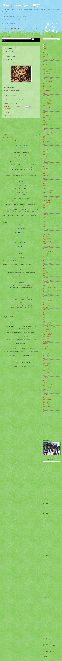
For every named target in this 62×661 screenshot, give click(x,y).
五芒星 (44, 265)
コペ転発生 (45, 171)
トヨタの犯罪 (45, 163)
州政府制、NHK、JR (47, 373)
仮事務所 (44, 314)
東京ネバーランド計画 (47, 280)
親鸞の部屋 (45, 270)
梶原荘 (44, 204)
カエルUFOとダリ (46, 238)
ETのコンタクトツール (47, 348)
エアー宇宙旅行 (46, 255)
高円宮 (44, 221)
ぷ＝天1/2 (45, 158)
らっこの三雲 (45, 149)
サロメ (44, 183)
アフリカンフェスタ (47, 256)
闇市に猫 (44, 217)
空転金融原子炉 (46, 120)
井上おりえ (45, 110)
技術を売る (45, 273)
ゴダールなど (45, 253)
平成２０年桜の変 (46, 134)
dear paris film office (46, 341)
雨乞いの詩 (45, 212)
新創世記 (44, 409)
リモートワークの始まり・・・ (49, 86)
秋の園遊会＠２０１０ (47, 282)
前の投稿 (38, 135)
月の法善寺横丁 (46, 141)
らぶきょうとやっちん (47, 161)
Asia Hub (13, 28)
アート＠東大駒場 (46, 358)
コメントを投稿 (8, 115)
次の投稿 (4, 135)
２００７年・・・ (46, 331)
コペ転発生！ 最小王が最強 (48, 59)
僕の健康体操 (45, 307)
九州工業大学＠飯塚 (47, 399)
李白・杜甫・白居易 (47, 263)
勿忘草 (44, 66)
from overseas (45, 214)
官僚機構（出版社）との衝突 (48, 175)
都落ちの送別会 (46, 95)
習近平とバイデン (46, 54)
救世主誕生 (45, 236)
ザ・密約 (44, 397)
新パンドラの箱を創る (47, 327)
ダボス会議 (45, 382)
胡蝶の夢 (44, 122)
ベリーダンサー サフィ (48, 210)
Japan (19, 28)
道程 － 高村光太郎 (47, 336)
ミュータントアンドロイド (48, 190)
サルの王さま (45, 272)
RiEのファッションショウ (48, 243)
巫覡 (44, 173)
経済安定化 (45, 380)
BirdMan (45, 44)
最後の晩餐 (45, 260)
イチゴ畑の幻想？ (46, 76)
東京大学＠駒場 (46, 402)
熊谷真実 (44, 137)
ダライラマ (45, 248)
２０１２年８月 (46, 353)
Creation (44, 351)
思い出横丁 (45, 209)
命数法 (44, 144)
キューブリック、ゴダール (48, 294)
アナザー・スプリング (47, 178)
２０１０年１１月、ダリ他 (48, 231)
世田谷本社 (45, 226)
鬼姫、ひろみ (45, 154)
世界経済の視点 (46, 390)
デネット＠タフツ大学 (47, 356)
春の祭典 (44, 304)
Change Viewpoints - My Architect (49, 322)
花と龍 (44, 146)
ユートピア (45, 411)
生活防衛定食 (45, 227)
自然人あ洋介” (46, 261)
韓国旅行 (44, 85)
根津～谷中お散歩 (46, 200)
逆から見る (45, 74)
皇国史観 (44, 153)
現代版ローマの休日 (47, 367)
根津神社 (44, 205)
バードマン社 (33, 28)
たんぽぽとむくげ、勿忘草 (48, 333)
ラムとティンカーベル (47, 129)
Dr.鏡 (44, 187)
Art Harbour (9, 108)
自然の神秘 (45, 180)
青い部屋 (44, 207)
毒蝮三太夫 (45, 117)
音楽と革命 (45, 268)
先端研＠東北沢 (46, 404)
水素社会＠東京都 (46, 363)
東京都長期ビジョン (47, 365)
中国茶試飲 (45, 239)
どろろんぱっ (45, 64)
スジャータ (45, 285)
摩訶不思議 (45, 108)
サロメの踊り (45, 394)
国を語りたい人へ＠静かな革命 (49, 326)
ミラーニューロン (46, 368)
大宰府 (44, 170)
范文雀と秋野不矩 (46, 202)
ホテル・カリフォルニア (48, 119)
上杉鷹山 (44, 93)
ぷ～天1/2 (45, 159)
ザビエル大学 (45, 319)
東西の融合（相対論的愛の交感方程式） (51, 192)
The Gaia (6, 28)
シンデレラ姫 (45, 346)
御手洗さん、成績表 (47, 90)
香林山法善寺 (45, 142)
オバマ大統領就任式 (47, 115)
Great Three (45, 350)
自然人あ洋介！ (46, 277)
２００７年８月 (46, 310)
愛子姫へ (44, 275)
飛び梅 (44, 166)
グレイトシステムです (47, 375)
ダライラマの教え (46, 246)
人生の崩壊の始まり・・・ (48, 73)
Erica (44, 151)
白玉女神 (44, 139)
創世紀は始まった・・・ (48, 377)
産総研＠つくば (46, 401)
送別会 (44, 83)
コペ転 (44, 219)
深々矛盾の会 (45, 339)
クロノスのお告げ (46, 372)
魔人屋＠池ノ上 (46, 407)
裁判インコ (45, 61)
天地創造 (44, 222)
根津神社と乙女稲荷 (47, 334)
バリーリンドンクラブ (47, 100)
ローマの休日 (45, 98)
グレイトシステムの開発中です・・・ (50, 384)
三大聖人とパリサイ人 (47, 324)
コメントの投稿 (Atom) (8, 137)
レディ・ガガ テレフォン (48, 132)
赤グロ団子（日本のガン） (48, 69)
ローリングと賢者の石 (47, 103)
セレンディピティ (46, 355)
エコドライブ (45, 125)
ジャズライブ (45, 392)
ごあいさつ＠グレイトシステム (49, 329)
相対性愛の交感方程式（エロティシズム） (51, 102)
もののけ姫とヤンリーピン (48, 251)
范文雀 (44, 136)
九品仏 (44, 296)
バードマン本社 (46, 312)
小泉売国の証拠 (46, 91)
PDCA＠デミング (46, 343)
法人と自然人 (45, 124)
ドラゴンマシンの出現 (47, 81)
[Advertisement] (21, 126)
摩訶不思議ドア (46, 309)
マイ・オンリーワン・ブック (48, 107)
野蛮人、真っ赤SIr (46, 176)
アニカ (44, 258)
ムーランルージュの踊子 (48, 300)
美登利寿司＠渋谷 (46, 406)
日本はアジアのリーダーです (48, 387)
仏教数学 (44, 284)
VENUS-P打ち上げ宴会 (47, 78)
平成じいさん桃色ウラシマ (48, 234)
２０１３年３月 (46, 278)
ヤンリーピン (45, 105)
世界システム (45, 385)
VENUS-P (45, 244)
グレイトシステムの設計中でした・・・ (51, 68)
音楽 (44, 56)
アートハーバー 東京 (21, 6)
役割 (44, 88)
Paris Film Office (46, 292)
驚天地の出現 (45, 389)
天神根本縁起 (45, 71)
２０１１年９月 (46, 360)
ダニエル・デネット (47, 195)
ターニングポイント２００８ (48, 241)
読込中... (44, 648)
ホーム (21, 135)
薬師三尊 (44, 112)
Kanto (25, 28)
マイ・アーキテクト (47, 229)
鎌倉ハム (44, 57)
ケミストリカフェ (46, 338)
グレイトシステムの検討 (48, 305)
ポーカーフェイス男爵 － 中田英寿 (50, 197)
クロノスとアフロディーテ (48, 370)
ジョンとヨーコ (46, 127)
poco (45, 48)
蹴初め (44, 224)
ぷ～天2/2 (45, 156)
